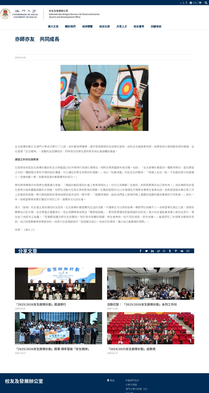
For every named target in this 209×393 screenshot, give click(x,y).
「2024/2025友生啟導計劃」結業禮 (131, 349)
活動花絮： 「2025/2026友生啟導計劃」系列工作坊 (142, 304)
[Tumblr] (170, 251)
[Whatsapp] (164, 251)
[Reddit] (158, 251)
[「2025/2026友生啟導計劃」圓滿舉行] (58, 284)
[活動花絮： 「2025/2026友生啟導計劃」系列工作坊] (150, 284)
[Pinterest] (176, 251)
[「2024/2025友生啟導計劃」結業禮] (150, 328)
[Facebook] (140, 251)
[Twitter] (146, 251)
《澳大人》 (29, 230)
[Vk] (181, 251)
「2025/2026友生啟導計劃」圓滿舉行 (40, 304)
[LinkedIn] (152, 251)
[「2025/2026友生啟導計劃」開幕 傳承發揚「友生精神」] (58, 328)
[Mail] (188, 251)
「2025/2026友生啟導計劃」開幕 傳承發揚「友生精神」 (53, 349)
